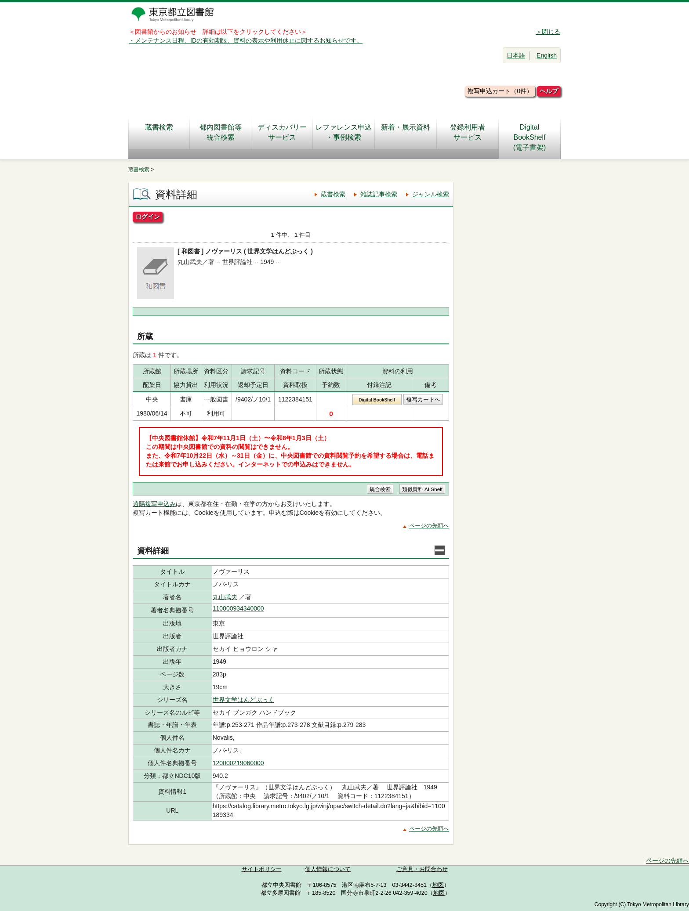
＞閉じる (548, 31)
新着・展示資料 (405, 132)
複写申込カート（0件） (500, 90)
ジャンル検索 (430, 194)
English (547, 55)
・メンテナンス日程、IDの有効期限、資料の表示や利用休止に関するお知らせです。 (246, 40)
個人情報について (328, 869)
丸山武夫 (225, 596)
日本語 (516, 55)
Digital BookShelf (377, 400)
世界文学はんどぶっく (243, 699)
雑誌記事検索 (378, 194)
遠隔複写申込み (154, 503)
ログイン (147, 216)
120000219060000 (238, 762)
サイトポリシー (262, 869)
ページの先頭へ (429, 525)
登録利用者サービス (467, 132)
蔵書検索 (159, 132)
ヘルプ (549, 90)
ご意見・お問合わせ (422, 869)
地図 (438, 885)
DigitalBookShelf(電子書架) (529, 137)
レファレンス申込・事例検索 (343, 132)
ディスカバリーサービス (282, 132)
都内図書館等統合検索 (220, 132)
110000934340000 (238, 608)
